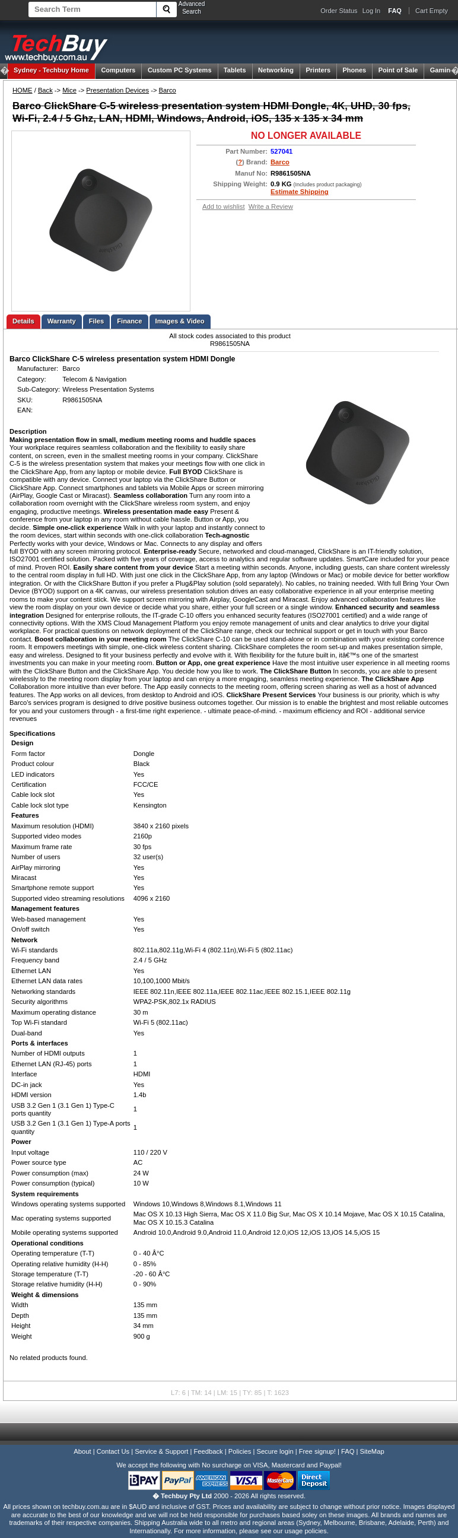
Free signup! (317, 1451)
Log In (371, 10)
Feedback (207, 1451)
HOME (22, 90)
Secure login (274, 1451)
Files (96, 321)
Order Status (338, 10)
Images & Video (180, 321)
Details (23, 321)
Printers (318, 70)
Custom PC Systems (180, 70)
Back (45, 90)
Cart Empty (431, 10)
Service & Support (161, 1451)
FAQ (347, 1451)
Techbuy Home (51, 70)
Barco (167, 90)
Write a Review (271, 206)
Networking (276, 70)
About (82, 1451)
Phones (355, 70)
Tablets (235, 70)
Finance (129, 321)
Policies (240, 1451)
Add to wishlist (223, 206)
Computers (118, 70)
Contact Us (113, 1451)
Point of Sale (398, 70)
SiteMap (372, 1451)
